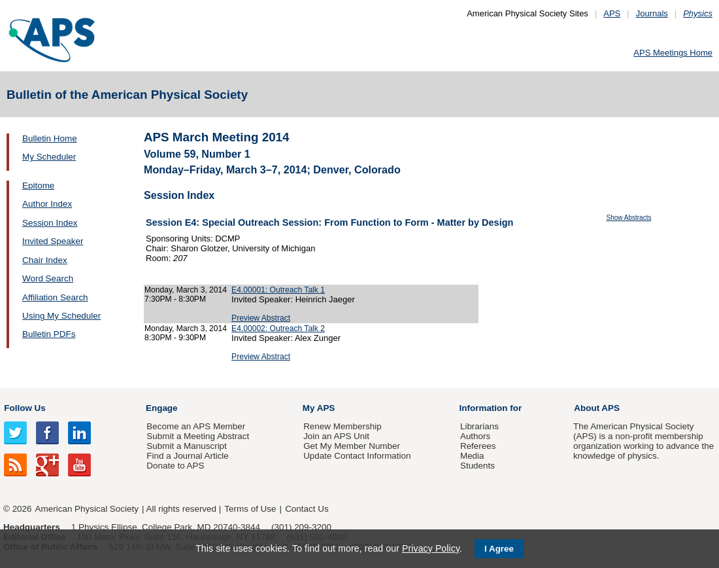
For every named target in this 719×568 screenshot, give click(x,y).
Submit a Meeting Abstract (197, 436)
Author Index (47, 204)
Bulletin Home (49, 138)
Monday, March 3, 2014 (185, 289)
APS (611, 13)
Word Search (47, 278)
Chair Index (44, 260)
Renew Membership (342, 426)
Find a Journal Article (187, 456)
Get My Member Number (351, 446)
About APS (597, 408)
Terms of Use (250, 509)
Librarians (479, 426)
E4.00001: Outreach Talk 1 (278, 289)
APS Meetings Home (672, 53)
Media (472, 456)
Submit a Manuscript (186, 446)
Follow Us (24, 408)
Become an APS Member (195, 426)
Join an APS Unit (336, 436)
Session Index (49, 223)
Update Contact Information (356, 456)
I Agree (499, 549)
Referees (478, 446)
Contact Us (306, 509)
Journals (652, 13)
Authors (475, 436)
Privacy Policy (431, 548)
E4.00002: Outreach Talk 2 (278, 328)
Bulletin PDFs (48, 334)
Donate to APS (175, 465)
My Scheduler (49, 157)
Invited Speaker (52, 241)
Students (477, 465)
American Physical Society (87, 509)
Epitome (38, 185)
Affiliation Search (55, 297)
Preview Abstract (260, 318)
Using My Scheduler (61, 316)
